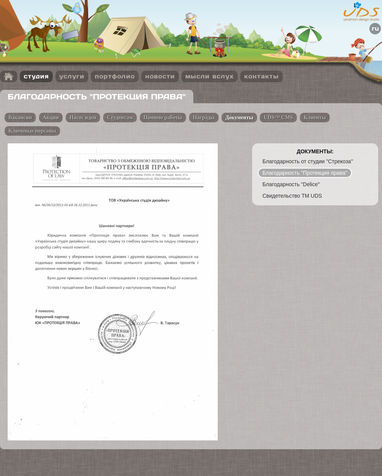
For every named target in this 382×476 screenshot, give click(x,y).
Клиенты (315, 117)
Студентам (120, 117)
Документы (239, 117)
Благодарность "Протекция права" (304, 173)
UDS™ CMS (278, 117)
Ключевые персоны (32, 131)
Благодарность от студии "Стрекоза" (307, 161)
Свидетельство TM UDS (292, 196)
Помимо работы (163, 117)
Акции (51, 117)
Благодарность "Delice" (291, 184)
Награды (204, 117)
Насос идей (83, 117)
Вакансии (20, 117)
